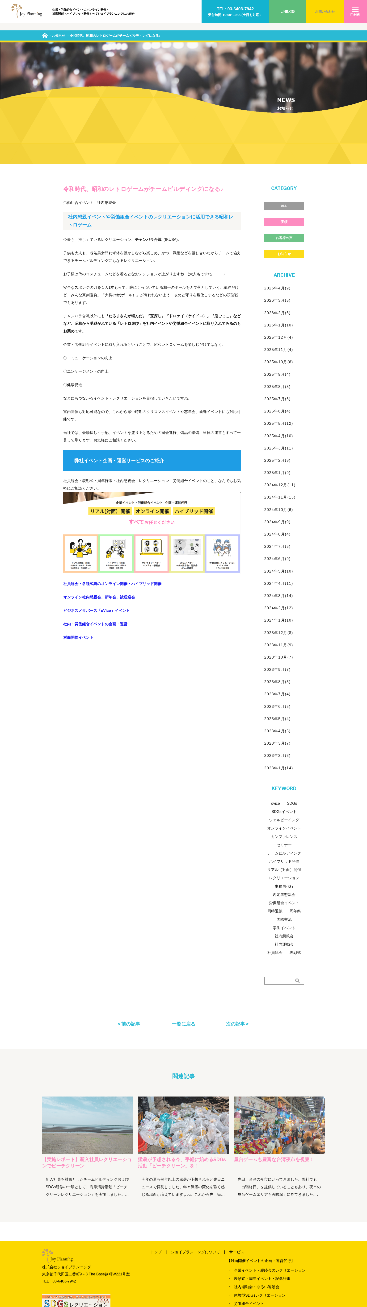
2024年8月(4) (277, 419)
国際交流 (284, 804)
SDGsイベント (284, 696)
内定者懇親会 (284, 779)
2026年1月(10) (278, 210)
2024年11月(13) (280, 382)
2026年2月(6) (277, 197)
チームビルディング (284, 738)
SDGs (292, 688)
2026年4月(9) (277, 173)
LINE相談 (288, 11)
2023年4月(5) (277, 616)
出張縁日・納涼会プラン (254, 1196)
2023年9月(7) (277, 554)
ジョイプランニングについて (195, 1136)
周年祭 (295, 796)
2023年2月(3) (277, 640)
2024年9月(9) (277, 406)
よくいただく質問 (165, 1282)
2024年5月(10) (278, 456)
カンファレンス (284, 721)
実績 (284, 106)
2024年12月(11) (280, 369)
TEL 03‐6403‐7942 (59, 1166)
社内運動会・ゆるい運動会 (256, 1172)
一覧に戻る (183, 908)
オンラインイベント (284, 713)
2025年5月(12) (278, 308)
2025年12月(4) (278, 222)
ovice (275, 688)
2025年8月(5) (277, 271)
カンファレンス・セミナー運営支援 (264, 1205)
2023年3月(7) (277, 628)
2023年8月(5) (277, 566)
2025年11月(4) (278, 234)
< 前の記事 (129, 908)
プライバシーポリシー (265, 1282)
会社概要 (229, 1282)
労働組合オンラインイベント (258, 1224)
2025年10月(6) (278, 247)
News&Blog (244, 1266)
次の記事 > (237, 908)
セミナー (284, 729)
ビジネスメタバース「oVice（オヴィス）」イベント (278, 1241)
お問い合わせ (325, 11)
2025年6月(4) (277, 296)
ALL (284, 90)
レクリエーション (284, 763)
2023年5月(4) (277, 603)
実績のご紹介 (186, 1266)
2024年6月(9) (277, 443)
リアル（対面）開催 (284, 754)
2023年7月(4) (277, 579)
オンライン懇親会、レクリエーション (266, 1232)
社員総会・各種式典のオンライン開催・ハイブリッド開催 (112, 468)
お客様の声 (284, 122)
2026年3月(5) (277, 185)
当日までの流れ (276, 1266)
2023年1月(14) (278, 653)
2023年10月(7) (278, 542)
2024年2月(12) (278, 493)
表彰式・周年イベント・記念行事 (262, 1163)
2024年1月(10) (278, 505)
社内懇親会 (106, 87)
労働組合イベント (78, 87)
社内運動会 (284, 829)
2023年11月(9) (278, 530)
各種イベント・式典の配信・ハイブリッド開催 (273, 1249)
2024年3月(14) (278, 480)
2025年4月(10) (278, 320)
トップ (156, 1136)
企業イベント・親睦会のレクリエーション (270, 1155)
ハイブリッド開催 (284, 746)
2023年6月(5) (277, 591)
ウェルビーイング (284, 704)
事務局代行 (284, 771)
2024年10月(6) (278, 394)
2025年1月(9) (277, 357)
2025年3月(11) (278, 333)
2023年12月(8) (278, 517)
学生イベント (284, 812)
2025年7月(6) (277, 283)
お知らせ (284, 138)
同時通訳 (275, 796)
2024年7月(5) (277, 431)
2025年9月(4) (277, 259)
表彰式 (295, 837)
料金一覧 (157, 1266)
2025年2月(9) (277, 345)
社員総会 (275, 837)
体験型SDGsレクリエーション (260, 1180)
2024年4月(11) (278, 468)
